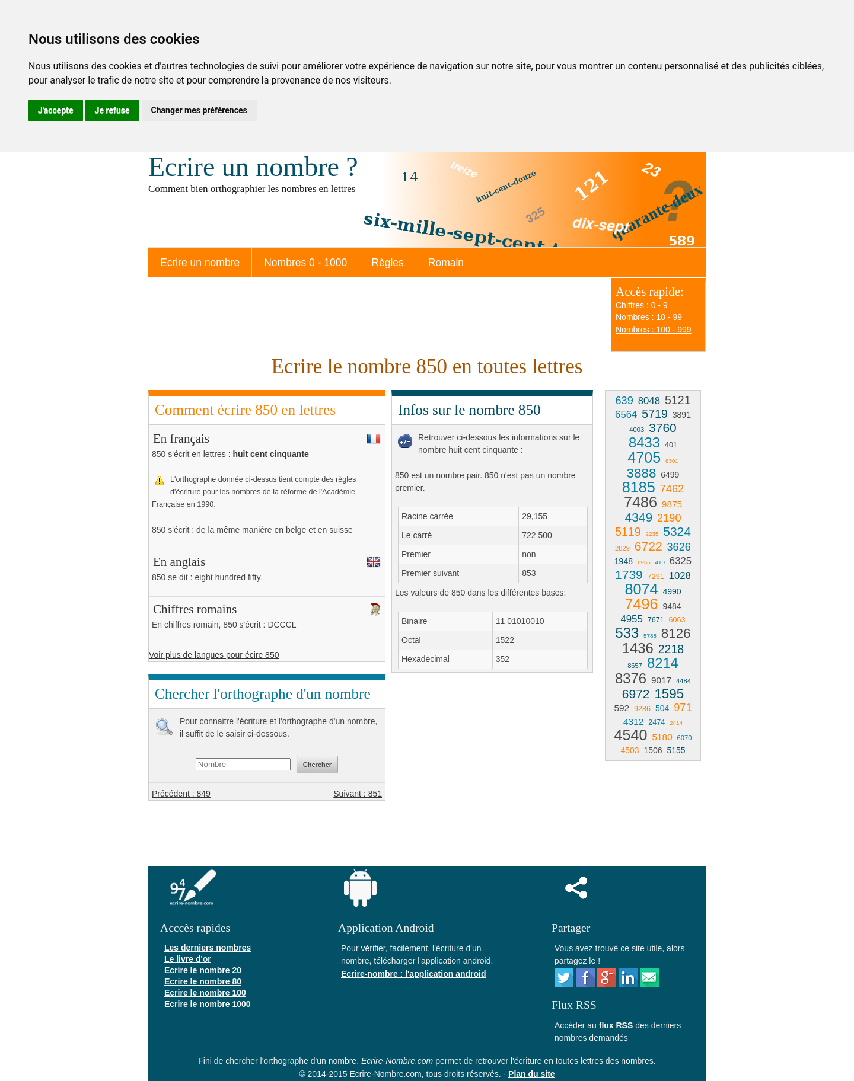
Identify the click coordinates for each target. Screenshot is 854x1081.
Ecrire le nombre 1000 (207, 1004)
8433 (644, 442)
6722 (648, 546)
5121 (678, 400)
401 (671, 445)
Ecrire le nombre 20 (202, 970)
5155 (676, 750)
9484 (671, 606)
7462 (672, 489)
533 (627, 633)
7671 (656, 620)
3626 (678, 547)
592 (621, 708)
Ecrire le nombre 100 (205, 992)
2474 (656, 722)
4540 (631, 735)
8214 (662, 663)
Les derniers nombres (207, 947)
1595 (669, 693)
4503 (629, 750)
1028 (680, 575)
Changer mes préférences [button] (199, 110)
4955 (631, 619)
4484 (683, 681)
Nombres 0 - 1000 (305, 262)
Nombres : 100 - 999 (654, 329)
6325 (681, 561)
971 (683, 708)
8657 (634, 665)
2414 (676, 722)
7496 (641, 604)
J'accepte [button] (56, 110)
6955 (644, 562)
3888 (642, 473)
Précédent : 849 (181, 793)
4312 (633, 722)
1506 (652, 750)
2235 (652, 533)
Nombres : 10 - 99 (649, 317)
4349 (638, 517)
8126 (676, 633)
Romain (446, 262)
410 (660, 562)
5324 (677, 531)
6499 (670, 474)
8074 (641, 589)
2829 (622, 548)
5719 (655, 413)
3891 (682, 415)
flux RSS (616, 1025)
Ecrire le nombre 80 (202, 981)
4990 (671, 591)
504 (662, 708)
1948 (623, 561)
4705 (644, 457)
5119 (628, 531)
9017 (661, 680)
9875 (672, 504)
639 (624, 401)
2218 (671, 648)
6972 (636, 694)
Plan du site (531, 1074)
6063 (677, 620)
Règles (387, 262)
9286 (642, 709)
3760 (663, 427)
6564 (626, 414)
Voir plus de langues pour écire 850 (214, 655)
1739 (629, 574)
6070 (684, 737)
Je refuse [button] (112, 110)
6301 (671, 461)
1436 (638, 648)
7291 (656, 577)
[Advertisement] (491, 767)
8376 (630, 678)
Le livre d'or (187, 959)
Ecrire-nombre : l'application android (413, 973)
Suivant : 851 (357, 793)
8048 (649, 401)
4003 (636, 429)
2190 (669, 518)
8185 (638, 487)
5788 (650, 635)
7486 (640, 502)
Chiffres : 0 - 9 (642, 305)
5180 (662, 737)
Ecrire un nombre (200, 262)
